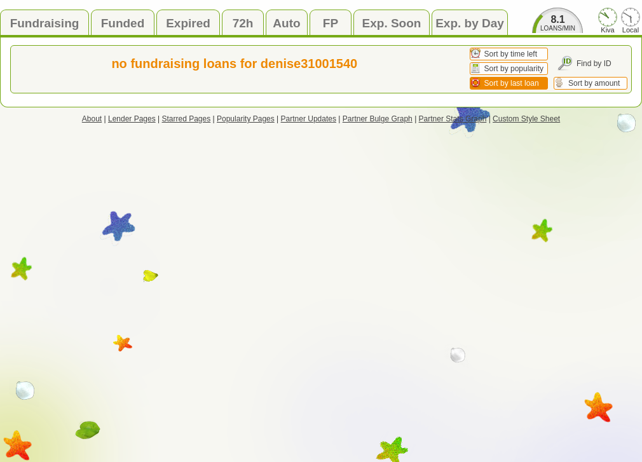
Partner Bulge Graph (378, 118)
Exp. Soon (391, 23)
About (92, 118)
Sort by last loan (511, 83)
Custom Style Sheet (526, 118)
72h (243, 23)
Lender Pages (132, 118)
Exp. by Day (469, 23)
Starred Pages (186, 118)
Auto (286, 23)
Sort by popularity (513, 68)
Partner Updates (308, 118)
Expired (188, 23)
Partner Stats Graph (453, 118)
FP (330, 23)
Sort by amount (594, 83)
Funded (123, 23)
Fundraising (44, 23)
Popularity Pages (246, 118)
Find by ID (594, 63)
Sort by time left (510, 54)
